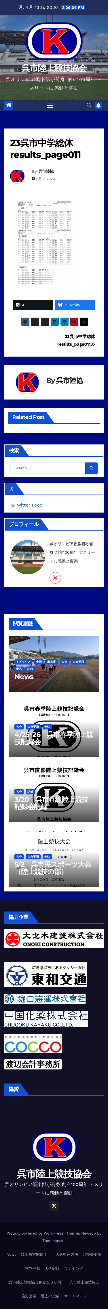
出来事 (51, 661)
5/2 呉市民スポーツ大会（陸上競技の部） (52, 868)
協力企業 (28, 1296)
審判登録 (32, 1268)
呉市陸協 (46, 171)
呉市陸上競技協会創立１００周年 (37, 1282)
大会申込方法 (67, 1254)
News (23, 677)
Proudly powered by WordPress (36, 1233)
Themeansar (53, 1241)
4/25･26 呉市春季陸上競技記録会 (53, 738)
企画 (39, 661)
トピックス (23, 661)
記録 (30, 669)
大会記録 (52, 1268)
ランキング (73, 1268)
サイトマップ (75, 1296)
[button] (89, 105)
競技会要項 (92, 1254)
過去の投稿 (50, 1296)
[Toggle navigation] (49, 106)
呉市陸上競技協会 (53, 68)
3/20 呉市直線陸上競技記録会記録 (51, 803)
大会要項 (78, 661)
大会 (64, 661)
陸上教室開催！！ (36, 1254)
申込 (19, 669)
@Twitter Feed (26, 505)
